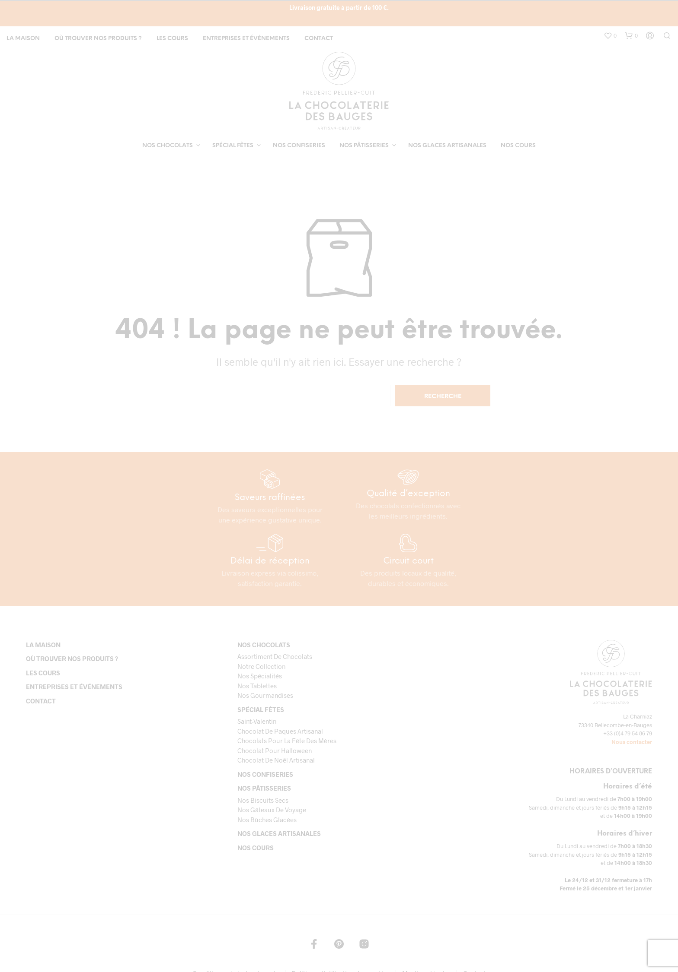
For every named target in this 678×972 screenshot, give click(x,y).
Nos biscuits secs (262, 800)
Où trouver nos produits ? (98, 38)
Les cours (172, 38)
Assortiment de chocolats (274, 656)
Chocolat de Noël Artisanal (276, 760)
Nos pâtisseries (364, 146)
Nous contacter (631, 741)
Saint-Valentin (256, 721)
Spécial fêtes (232, 146)
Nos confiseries (299, 146)
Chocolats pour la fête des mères (286, 740)
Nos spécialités (259, 676)
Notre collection (261, 666)
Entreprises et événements (246, 38)
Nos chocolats (167, 146)
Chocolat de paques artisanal (280, 731)
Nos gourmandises (265, 695)
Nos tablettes (257, 686)
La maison (23, 38)
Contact (318, 38)
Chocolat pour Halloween (274, 750)
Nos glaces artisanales (447, 146)
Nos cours (518, 146)
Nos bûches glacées (267, 819)
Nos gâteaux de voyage (271, 810)
